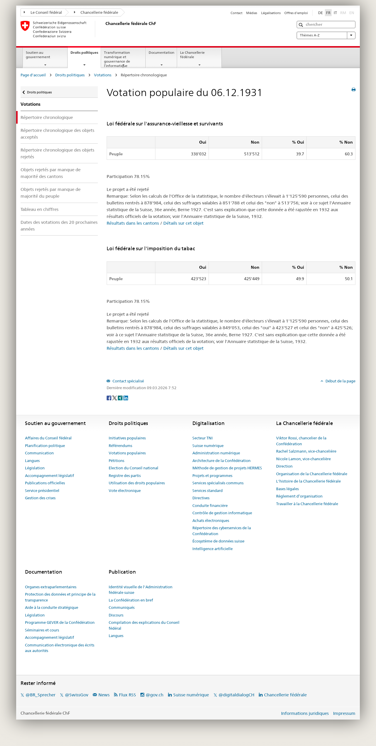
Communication (39, 453)
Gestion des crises (40, 497)
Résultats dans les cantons (133, 223)
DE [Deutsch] (320, 12)
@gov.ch (154, 695)
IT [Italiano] (335, 12)
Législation (35, 468)
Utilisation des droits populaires (137, 482)
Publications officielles (45, 482)
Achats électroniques (210, 520)
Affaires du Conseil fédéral (48, 438)
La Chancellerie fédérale (192, 54)
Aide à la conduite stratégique (51, 607)
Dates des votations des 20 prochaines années (59, 225)
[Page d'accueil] (104, 29)
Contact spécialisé (128, 381)
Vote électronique (125, 490)
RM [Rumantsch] (343, 12)
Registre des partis (125, 475)
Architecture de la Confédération (221, 460)
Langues (32, 460)
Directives (200, 497)
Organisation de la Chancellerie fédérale (311, 473)
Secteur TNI (202, 438)
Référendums (120, 445)
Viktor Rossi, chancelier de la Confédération (301, 441)
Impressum (344, 713)
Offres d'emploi (296, 13)
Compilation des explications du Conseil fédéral (144, 625)
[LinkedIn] (125, 397)
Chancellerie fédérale (96, 12)
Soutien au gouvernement (38, 54)
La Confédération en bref (131, 600)
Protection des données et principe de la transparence (60, 597)
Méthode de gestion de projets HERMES (227, 468)
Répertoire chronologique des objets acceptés (57, 133)
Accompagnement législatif (49, 475)
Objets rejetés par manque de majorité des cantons (50, 173)
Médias (251, 13)
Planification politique (45, 445)
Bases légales (287, 488)
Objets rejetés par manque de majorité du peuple (50, 192)
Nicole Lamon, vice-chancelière (303, 458)
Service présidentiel (42, 490)
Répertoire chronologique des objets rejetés (57, 153)
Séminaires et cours (42, 630)
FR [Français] (328, 12)
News (104, 695)
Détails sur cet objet (183, 223)
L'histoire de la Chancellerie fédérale (308, 481)
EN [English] (351, 12)
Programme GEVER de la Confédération (60, 622)
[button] (302, 24)
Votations (102, 75)
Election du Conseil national (133, 468)
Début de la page (340, 381)
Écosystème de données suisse (218, 541)
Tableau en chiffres (39, 209)
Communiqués (122, 607)
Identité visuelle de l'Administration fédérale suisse (140, 589)
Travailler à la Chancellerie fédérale (307, 503)
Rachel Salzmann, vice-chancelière (306, 451)
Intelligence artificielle (212, 548)
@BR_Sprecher (41, 695)
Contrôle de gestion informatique (222, 512)
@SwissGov (76, 695)
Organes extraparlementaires (50, 586)
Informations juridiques (305, 713)
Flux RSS (127, 695)
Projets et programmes (212, 475)
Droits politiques (85, 54)
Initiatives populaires (127, 438)
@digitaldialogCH (236, 695)
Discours (116, 615)
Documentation (161, 52)
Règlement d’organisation (299, 496)
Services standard (207, 490)
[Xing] (120, 397)
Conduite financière (210, 505)
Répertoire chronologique (47, 117)
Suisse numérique (208, 445)
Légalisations (271, 13)
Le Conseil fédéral (43, 12)
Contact (236, 13)
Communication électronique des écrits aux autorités (59, 648)
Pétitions (116, 460)
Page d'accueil (33, 75)
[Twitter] (115, 397)
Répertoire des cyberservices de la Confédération (221, 530)
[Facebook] (109, 397)
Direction (284, 466)
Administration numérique (216, 453)
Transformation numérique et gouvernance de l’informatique (117, 59)
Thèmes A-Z (326, 35)
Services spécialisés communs (218, 482)
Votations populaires (127, 453)
